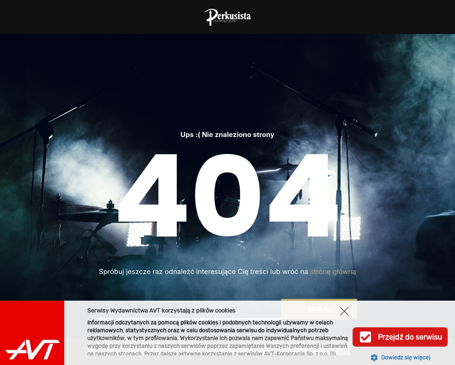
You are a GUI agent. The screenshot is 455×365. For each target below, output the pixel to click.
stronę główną (333, 271)
